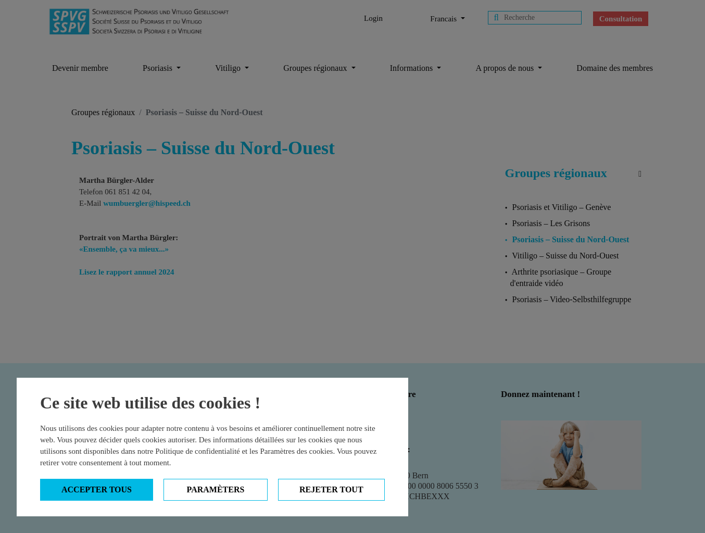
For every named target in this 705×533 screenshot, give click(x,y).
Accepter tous (96, 489)
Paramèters (216, 489)
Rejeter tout (331, 489)
